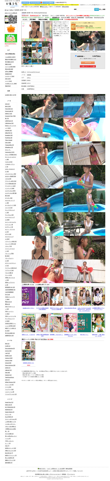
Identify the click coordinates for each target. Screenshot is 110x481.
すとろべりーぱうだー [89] (10, 158)
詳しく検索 (102, 9)
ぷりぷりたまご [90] (10, 174)
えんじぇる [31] (9, 384)
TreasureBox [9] (9, 145)
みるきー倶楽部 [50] (10, 176)
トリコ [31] (8, 387)
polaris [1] (7, 367)
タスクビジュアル (99, 17)
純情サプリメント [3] (10, 455)
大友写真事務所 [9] (10, 289)
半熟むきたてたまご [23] (10, 279)
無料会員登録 (65, 6)
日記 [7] (7, 445)
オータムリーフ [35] (10, 205)
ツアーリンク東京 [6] (10, 241)
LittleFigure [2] (9, 121)
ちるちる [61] (8, 162)
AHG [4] (7, 104)
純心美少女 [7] (9, 453)
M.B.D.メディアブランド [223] (10, 127)
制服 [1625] (8, 64)
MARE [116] (8, 355)
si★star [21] (8, 370)
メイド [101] (8, 81)
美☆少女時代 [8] (9, 458)
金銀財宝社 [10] (9, 335)
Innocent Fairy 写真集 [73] (10, 117)
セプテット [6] (9, 227)
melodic (29, 74)
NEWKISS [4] (8, 409)
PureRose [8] (8, 137)
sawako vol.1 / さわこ (28, 308)
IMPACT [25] (8, 113)
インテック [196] (9, 188)
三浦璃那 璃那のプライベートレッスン (98, 308)
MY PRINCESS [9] (10, 407)
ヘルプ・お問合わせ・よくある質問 (56, 468)
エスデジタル (89, 17)
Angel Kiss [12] (9, 402)
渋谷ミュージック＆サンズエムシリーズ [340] (10, 319)
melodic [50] (8, 130)
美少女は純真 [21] (10, 333)
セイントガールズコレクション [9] (10, 223)
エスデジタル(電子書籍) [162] (10, 194)
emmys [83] (8, 351)
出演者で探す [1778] (10, 95)
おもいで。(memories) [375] (9, 151)
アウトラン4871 (65, 17)
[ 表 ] (27, 66)
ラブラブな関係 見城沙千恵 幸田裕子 (42, 308)
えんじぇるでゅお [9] (10, 419)
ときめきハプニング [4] (10, 165)
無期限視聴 (81, 56)
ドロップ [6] (8, 246)
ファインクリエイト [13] (10, 250)
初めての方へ (44, 6)
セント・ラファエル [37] (10, 230)
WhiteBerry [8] (9, 147)
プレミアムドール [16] (9, 259)
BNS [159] (8, 106)
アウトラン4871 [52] (10, 181)
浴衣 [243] (8, 78)
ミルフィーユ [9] (9, 392)
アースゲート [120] (10, 186)
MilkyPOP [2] (8, 133)
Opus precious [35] (10, 365)
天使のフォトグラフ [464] (10, 298)
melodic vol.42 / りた (28, 363)
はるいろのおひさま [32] (10, 170)
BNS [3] (7, 343)
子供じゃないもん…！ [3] (9, 442)
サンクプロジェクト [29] (10, 211)
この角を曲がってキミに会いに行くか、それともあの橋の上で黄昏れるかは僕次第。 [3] (10, 426)
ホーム (6, 10)
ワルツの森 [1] (9, 272)
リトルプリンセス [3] (10, 394)
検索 (75, 9)
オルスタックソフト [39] (10, 202)
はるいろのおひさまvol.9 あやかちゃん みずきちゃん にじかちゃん (84, 309)
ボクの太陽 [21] (9, 433)
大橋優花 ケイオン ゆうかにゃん (70, 335)
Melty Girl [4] (8, 404)
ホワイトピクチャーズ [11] (10, 264)
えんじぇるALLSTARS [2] (9, 416)
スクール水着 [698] (10, 66)
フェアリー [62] (9, 389)
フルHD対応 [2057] (10, 57)
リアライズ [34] (9, 270)
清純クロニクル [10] (10, 450)
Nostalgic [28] (8, 135)
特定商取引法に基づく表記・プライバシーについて (48, 474)
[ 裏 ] (31, 66)
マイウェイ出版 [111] (11, 268)
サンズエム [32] (9, 215)
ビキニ (11, 10)
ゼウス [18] (8, 234)
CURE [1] (7, 346)
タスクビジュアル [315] (9, 238)
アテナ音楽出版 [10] (10, 183)
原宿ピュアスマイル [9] (10, 284)
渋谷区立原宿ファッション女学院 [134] (10, 325)
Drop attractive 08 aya (70, 308)
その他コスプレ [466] (11, 83)
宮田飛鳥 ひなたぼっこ (56, 334)
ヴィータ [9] (8, 275)
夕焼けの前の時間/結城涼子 (42, 335)
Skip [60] (7, 372)
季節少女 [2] (8, 301)
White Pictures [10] (10, 382)
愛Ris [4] (7, 304)
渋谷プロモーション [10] (10, 308)
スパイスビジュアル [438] (10, 218)
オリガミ (25, 19)
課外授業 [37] (8, 462)
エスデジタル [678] (10, 190)
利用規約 (64, 474)
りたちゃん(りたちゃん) (33, 72)
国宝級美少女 (56, 17)
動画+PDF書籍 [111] (10, 59)
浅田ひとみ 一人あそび (28, 334)
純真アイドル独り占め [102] (10, 329)
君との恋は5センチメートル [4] (11, 437)
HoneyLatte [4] (9, 111)
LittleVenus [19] (9, 123)
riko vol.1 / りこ (84, 334)
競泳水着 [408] (9, 69)
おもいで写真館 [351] (11, 154)
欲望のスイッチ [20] (10, 448)
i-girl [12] (7, 353)
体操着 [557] (8, 74)
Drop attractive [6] (10, 348)
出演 (23, 72)
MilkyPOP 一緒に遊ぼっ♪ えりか (98, 335)
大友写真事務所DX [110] (9, 293)
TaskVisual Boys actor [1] (9, 378)
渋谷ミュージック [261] (9, 312)
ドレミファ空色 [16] (10, 244)
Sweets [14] (8, 375)
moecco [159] (8, 358)
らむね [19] (8, 178)
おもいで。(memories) (77, 17)
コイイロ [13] (8, 207)
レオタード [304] (9, 76)
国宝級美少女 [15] (10, 287)
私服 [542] (8, 86)
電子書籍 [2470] (9, 62)
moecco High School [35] (8, 362)
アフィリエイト (71, 474)
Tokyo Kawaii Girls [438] (8, 141)
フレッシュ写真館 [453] (9, 255)
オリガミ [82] (8, 198)
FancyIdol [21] (9, 108)
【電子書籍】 (32, 19)
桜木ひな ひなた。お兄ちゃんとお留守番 (56, 308)
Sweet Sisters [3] (9, 412)
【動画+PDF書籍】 (43, 19)
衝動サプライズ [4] (10, 460)
